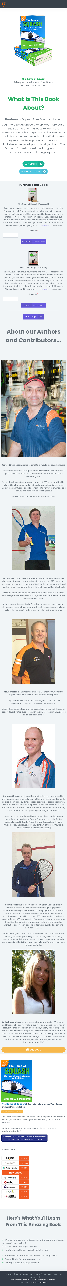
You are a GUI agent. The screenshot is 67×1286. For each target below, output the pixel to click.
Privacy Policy (27, 1280)
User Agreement (16, 1280)
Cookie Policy (36, 1280)
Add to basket (33, 241)
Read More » (44, 226)
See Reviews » (57, 226)
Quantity (33, 230)
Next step (34, 316)
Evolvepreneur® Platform (37, 1282)
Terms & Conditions (49, 1280)
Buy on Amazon (34, 171)
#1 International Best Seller (12, 1112)
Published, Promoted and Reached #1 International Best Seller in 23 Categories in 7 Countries (24, 1138)
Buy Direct (34, 164)
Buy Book (33, 1049)
